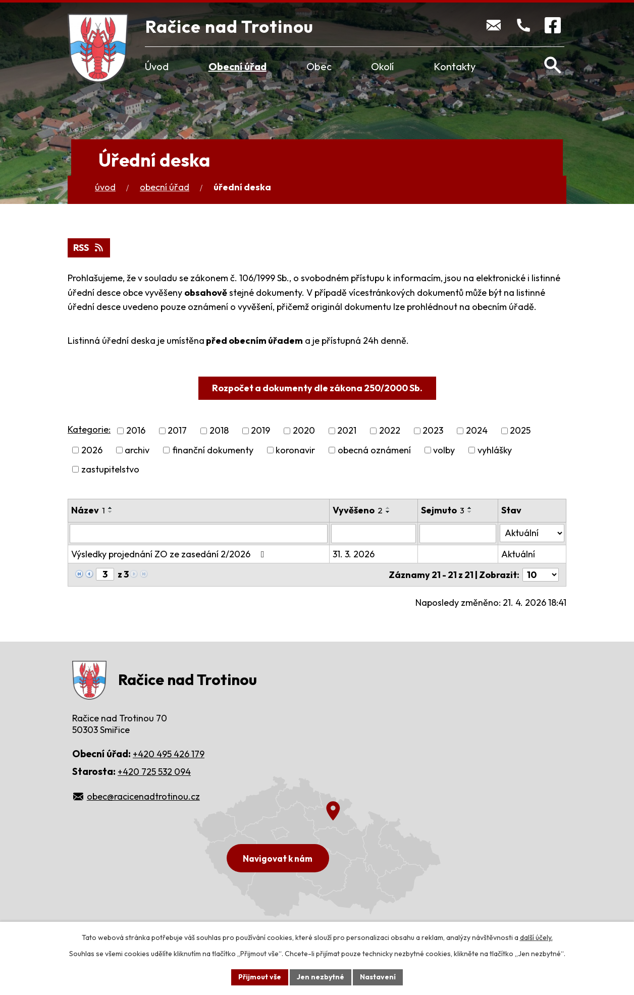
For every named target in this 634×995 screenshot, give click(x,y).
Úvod (157, 66)
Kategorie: (89, 429)
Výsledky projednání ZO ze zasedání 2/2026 (170, 554)
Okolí (382, 66)
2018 (219, 431)
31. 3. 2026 (354, 554)
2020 (304, 431)
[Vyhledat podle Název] (199, 533)
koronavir (295, 450)
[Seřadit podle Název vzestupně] (110, 508)
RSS (89, 247)
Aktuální (518, 554)
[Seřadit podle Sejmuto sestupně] (470, 512)
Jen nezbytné (320, 976)
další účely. (536, 937)
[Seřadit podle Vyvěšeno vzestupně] (388, 508)
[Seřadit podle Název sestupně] (110, 512)
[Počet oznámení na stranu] (540, 575)
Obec (319, 66)
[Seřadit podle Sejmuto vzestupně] (470, 508)
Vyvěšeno (358, 510)
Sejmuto (442, 510)
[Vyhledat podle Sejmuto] (457, 533)
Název (88, 510)
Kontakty (455, 66)
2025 (520, 431)
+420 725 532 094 (154, 771)
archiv (137, 450)
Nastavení (378, 976)
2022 (389, 431)
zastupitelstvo (110, 469)
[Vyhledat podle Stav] (532, 533)
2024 (477, 431)
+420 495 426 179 (168, 754)
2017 (177, 431)
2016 (135, 431)
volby (444, 450)
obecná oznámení (374, 450)
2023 (432, 431)
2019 (260, 431)
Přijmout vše (259, 976)
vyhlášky (495, 450)
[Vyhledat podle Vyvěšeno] (373, 533)
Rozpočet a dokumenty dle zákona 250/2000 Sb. (317, 388)
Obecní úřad (237, 66)
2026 (91, 450)
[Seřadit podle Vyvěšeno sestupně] (388, 512)
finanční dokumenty (212, 450)
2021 (346, 431)
